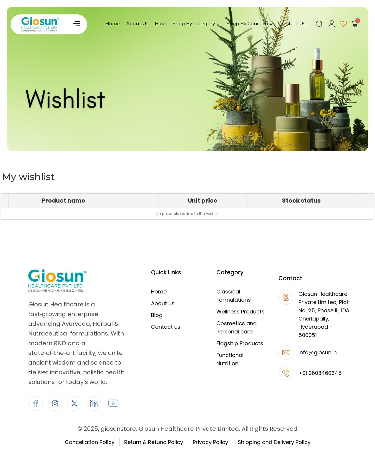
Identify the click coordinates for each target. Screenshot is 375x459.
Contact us (165, 327)
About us (163, 303)
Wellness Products (240, 311)
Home (159, 291)
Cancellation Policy (90, 442)
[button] (76, 24)
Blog (156, 315)
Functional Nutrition (229, 359)
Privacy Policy (210, 442)
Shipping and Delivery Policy (274, 442)
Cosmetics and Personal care (236, 327)
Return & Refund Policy (153, 442)
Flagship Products (239, 343)
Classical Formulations (233, 295)
